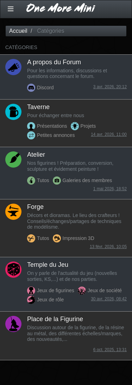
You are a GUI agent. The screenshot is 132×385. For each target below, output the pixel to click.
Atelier (36, 154)
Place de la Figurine (55, 319)
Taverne (38, 106)
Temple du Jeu (47, 264)
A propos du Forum (54, 62)
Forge (35, 206)
